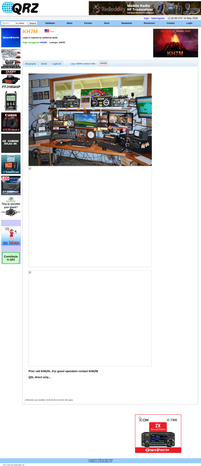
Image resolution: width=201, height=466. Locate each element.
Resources (149, 23)
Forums (88, 23)
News (69, 23)
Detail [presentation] (44, 64)
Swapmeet (126, 23)
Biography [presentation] (30, 64)
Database (50, 23)
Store (106, 23)
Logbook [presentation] (56, 64)
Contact (171, 23)
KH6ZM (43, 42)
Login (189, 23)
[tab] (30, 63)
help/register (158, 18)
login (146, 18)
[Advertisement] (72, 433)
